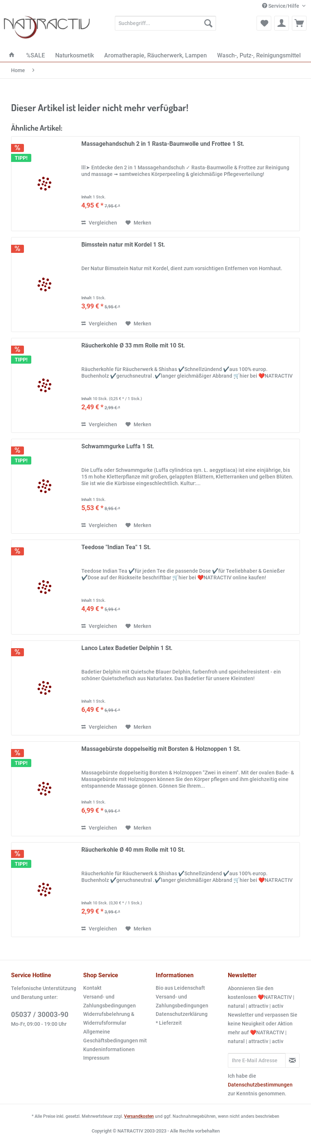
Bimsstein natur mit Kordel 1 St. (123, 244)
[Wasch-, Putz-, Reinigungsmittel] (259, 55)
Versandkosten (139, 1116)
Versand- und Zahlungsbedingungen (109, 1001)
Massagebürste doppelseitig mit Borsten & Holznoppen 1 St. (161, 748)
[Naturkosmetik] (74, 55)
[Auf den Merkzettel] (138, 222)
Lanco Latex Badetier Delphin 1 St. (127, 647)
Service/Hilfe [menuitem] (281, 6)
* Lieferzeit (169, 1023)
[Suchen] (208, 23)
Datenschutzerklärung (182, 1014)
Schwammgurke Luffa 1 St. (117, 446)
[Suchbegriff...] (165, 23)
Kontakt (92, 988)
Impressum (96, 1058)
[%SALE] (35, 55)
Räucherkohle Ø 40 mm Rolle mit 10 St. (133, 849)
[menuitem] (165, 26)
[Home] (12, 55)
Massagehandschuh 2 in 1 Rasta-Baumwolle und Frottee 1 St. (162, 143)
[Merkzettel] (264, 23)
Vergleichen (99, 223)
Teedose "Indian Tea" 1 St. (116, 547)
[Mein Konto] (281, 23)
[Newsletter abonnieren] (292, 1060)
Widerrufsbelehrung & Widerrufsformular (108, 1018)
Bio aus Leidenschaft (180, 988)
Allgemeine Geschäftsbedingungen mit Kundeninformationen (115, 1040)
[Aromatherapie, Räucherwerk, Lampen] (155, 55)
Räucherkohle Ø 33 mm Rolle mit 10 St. (133, 345)
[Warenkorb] (299, 23)
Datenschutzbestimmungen (260, 1085)
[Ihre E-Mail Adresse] (257, 1060)
